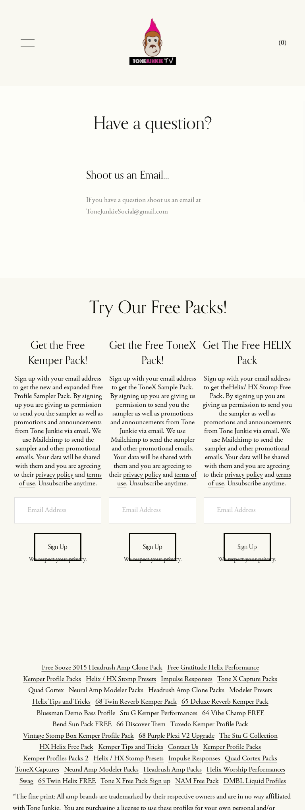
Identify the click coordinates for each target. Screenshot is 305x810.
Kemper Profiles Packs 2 (56, 758)
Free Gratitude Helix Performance (213, 667)
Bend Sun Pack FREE (82, 724)
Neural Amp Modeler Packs (106, 690)
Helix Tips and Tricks (61, 701)
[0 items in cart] (282, 43)
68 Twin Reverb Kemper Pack (136, 701)
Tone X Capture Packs (247, 679)
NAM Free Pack (197, 781)
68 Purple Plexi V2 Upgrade (176, 735)
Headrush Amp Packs (172, 769)
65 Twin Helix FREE (67, 781)
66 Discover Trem (141, 724)
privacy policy (54, 474)
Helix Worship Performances (246, 769)
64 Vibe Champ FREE (233, 713)
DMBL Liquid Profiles (255, 781)
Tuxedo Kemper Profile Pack (209, 724)
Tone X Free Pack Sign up (135, 781)
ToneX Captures (37, 769)
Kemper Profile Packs (52, 679)
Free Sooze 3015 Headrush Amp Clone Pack (102, 667)
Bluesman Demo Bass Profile (76, 713)
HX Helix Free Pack (66, 747)
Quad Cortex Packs (251, 758)
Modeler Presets (250, 690)
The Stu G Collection (248, 735)
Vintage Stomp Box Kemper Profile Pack (78, 735)
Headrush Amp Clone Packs (186, 690)
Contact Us (183, 747)
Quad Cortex (46, 690)
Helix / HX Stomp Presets (121, 679)
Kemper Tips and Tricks (130, 747)
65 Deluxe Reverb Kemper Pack (224, 701)
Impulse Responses (186, 679)
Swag (26, 781)
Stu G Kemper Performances (158, 713)
